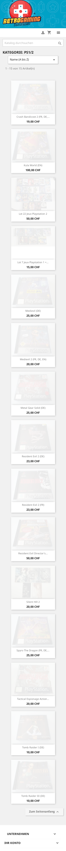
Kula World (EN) (33, 165)
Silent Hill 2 (33, 601)
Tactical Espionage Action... (33, 699)
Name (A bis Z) (33, 60)
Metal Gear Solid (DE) (33, 407)
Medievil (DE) (33, 310)
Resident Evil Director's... (33, 553)
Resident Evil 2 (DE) (33, 456)
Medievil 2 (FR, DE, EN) (33, 359)
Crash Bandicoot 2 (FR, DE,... (33, 116)
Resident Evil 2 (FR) (33, 504)
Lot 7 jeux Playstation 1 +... (33, 262)
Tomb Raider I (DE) (33, 747)
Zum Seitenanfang (44, 812)
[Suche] (33, 43)
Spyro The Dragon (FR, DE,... (33, 650)
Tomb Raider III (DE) (33, 796)
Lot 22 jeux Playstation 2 (33, 213)
